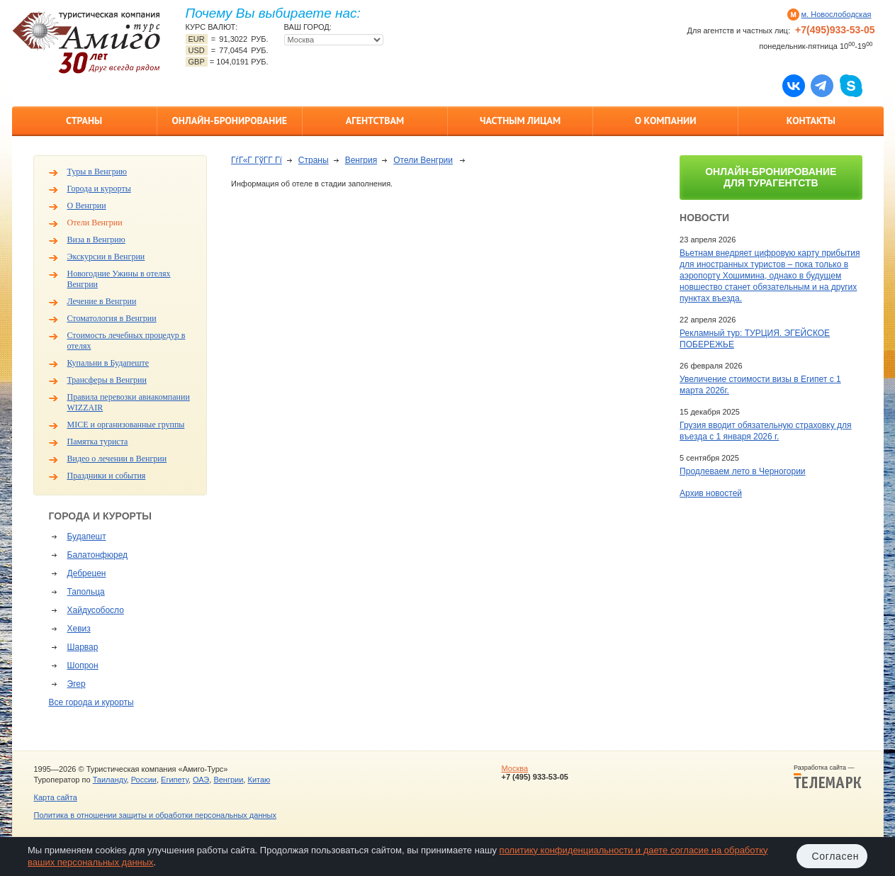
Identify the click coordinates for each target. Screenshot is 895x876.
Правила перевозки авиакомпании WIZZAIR (128, 402)
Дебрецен (86, 573)
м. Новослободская (836, 14)
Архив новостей (711, 493)
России (144, 779)
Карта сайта (55, 797)
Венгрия (361, 160)
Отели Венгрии (95, 223)
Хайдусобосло (95, 610)
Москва (514, 768)
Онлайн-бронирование (229, 120)
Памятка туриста (97, 442)
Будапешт (86, 536)
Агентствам (375, 120)
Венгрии (228, 779)
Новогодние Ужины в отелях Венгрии (119, 279)
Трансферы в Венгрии (107, 380)
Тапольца (86, 592)
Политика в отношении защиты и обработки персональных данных (155, 815)
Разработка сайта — (828, 777)
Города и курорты (99, 188)
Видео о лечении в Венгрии (117, 459)
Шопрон (82, 665)
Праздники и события (106, 476)
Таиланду (110, 779)
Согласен (835, 856)
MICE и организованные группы (126, 424)
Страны (84, 120)
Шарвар (82, 647)
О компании (666, 120)
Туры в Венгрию (97, 171)
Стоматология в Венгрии (112, 318)
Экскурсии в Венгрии (106, 257)
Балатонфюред (97, 555)
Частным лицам (520, 120)
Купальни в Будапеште (108, 363)
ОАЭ (201, 779)
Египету (174, 779)
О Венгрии (86, 205)
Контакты (811, 120)
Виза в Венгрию (96, 240)
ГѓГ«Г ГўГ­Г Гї (256, 160)
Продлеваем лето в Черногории (742, 471)
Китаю (258, 779)
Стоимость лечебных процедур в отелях (126, 340)
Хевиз (79, 629)
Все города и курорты (91, 702)
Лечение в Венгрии (102, 301)
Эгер (76, 684)
